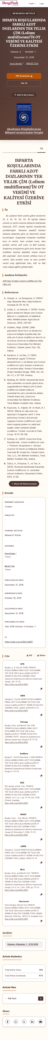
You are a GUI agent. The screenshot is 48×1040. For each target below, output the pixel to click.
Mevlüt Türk (32, 63)
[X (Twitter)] (24, 1021)
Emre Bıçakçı (16, 63)
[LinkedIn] (32, 1021)
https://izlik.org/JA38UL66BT (19, 642)
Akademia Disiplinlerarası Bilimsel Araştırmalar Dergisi (24, 131)
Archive (7, 932)
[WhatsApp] (15, 1021)
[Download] (40, 999)
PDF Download (24, 76)
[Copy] (41, 688)
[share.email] (40, 1021)
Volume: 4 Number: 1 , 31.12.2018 (22, 944)
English (32, 3)
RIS (29, 655)
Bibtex (41, 655)
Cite (24, 83)
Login (42, 4)
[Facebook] (7, 1021)
